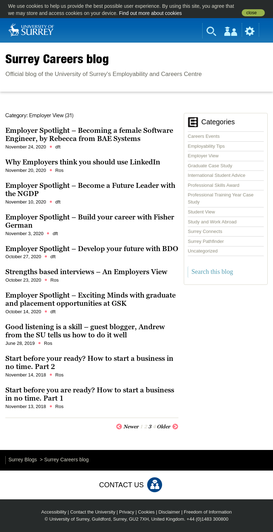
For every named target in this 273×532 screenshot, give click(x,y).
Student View (201, 212)
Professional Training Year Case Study (220, 198)
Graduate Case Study (210, 165)
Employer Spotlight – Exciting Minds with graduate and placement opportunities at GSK (90, 299)
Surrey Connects (205, 231)
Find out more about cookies (150, 13)
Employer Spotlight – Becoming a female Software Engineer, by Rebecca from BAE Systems (89, 134)
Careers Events (204, 136)
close (251, 12)
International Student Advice (216, 175)
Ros (59, 170)
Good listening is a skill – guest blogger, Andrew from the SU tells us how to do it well (85, 331)
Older (167, 426)
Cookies (146, 512)
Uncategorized (203, 251)
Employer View (203, 155)
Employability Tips (206, 146)
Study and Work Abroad (212, 221)
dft (57, 147)
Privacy (126, 512)
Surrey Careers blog (57, 58)
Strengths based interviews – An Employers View (86, 272)
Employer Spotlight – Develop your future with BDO (91, 249)
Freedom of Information (208, 512)
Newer (127, 426)
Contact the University (92, 512)
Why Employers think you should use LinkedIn (82, 162)
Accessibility (53, 512)
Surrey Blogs (23, 459)
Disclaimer (169, 512)
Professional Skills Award (213, 185)
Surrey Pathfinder (206, 241)
